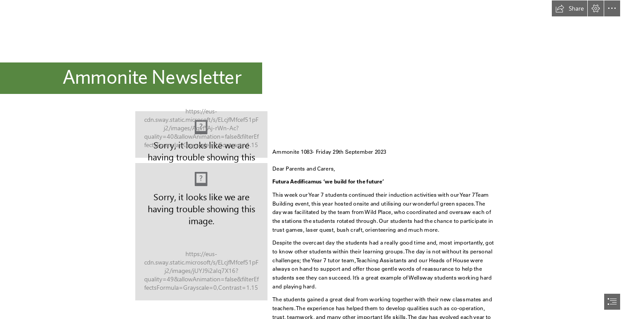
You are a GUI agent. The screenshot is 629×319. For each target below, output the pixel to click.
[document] (314, 159)
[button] (569, 8)
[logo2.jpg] (201, 134)
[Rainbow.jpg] (201, 232)
